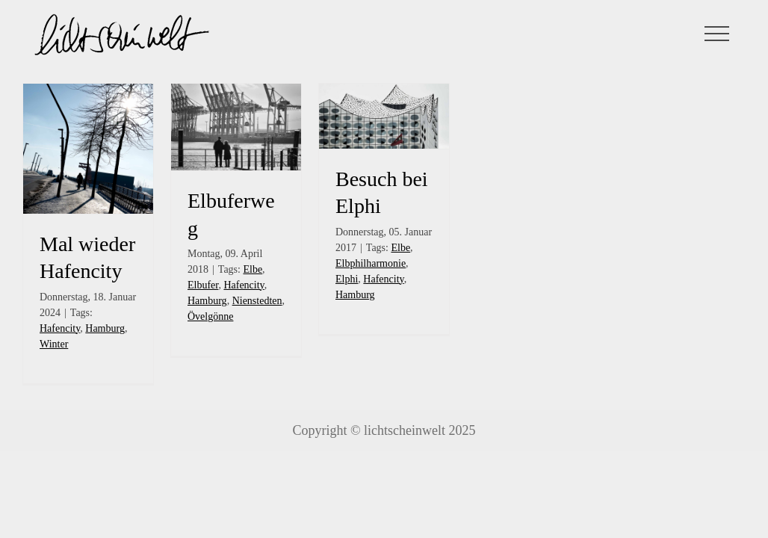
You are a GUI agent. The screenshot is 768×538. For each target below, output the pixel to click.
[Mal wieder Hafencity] (88, 149)
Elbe (252, 269)
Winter (54, 344)
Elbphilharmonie (370, 263)
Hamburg (105, 328)
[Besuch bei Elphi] (384, 116)
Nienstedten (257, 300)
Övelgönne (210, 316)
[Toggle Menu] (717, 33)
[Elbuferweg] (236, 127)
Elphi (346, 279)
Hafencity (60, 328)
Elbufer (203, 285)
